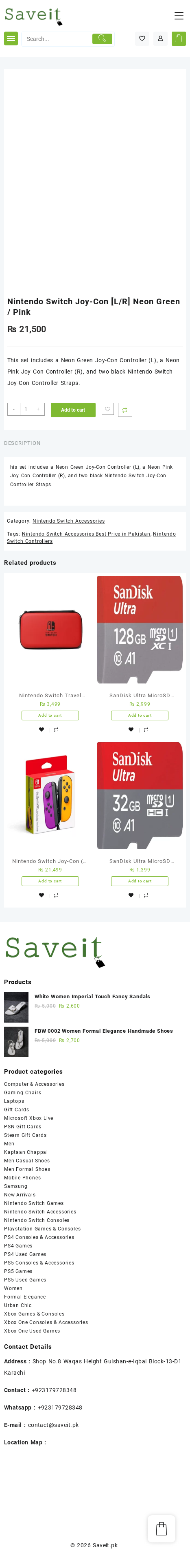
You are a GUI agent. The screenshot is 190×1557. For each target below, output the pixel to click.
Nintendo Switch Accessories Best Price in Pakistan (86, 534)
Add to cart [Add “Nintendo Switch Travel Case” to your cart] (50, 715)
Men (9, 1144)
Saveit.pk (105, 1545)
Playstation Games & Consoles (42, 1229)
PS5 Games (18, 1271)
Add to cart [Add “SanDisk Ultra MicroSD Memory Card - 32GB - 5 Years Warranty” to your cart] (140, 881)
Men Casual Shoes (27, 1161)
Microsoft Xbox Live (28, 1118)
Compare (125, 410)
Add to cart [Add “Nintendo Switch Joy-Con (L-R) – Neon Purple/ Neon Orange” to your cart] (50, 881)
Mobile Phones (22, 1178)
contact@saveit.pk (53, 1425)
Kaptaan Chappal (26, 1152)
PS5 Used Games (25, 1280)
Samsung (16, 1186)
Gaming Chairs (22, 1093)
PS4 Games (18, 1246)
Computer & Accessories (34, 1084)
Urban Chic (18, 1305)
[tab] (24, 443)
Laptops (14, 1101)
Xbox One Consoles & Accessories (46, 1322)
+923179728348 (54, 1390)
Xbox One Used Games (32, 1331)
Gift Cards (16, 1110)
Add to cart (73, 410)
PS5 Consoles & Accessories (39, 1263)
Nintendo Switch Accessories (69, 521)
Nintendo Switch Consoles (37, 1220)
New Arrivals (20, 1195)
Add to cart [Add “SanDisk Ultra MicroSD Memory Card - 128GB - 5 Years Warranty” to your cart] (140, 715)
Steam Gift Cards (25, 1135)
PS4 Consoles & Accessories (39, 1237)
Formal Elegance (25, 1297)
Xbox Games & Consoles (34, 1314)
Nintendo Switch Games (34, 1203)
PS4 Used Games (25, 1254)
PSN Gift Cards (22, 1127)
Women (13, 1288)
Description (22, 443)
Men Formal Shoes (27, 1169)
